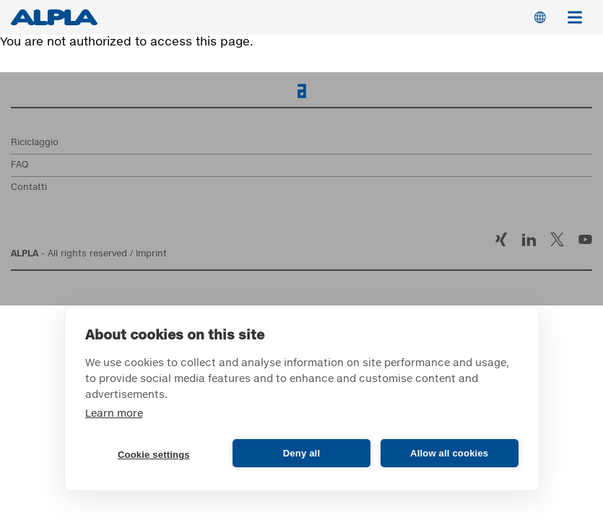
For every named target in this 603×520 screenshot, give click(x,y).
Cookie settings (154, 454)
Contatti (29, 187)
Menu (580, 10)
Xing (501, 239)
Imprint (151, 254)
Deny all (301, 453)
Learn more (114, 414)
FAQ (19, 165)
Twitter (557, 239)
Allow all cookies (449, 453)
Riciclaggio (34, 143)
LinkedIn (529, 239)
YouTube (585, 239)
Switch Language (540, 17)
